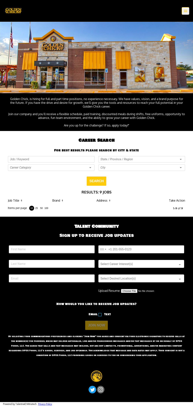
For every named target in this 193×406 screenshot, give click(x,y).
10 (31, 208)
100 (46, 208)
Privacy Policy (45, 404)
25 (36, 208)
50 (41, 208)
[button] (51, 168)
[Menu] (185, 11)
